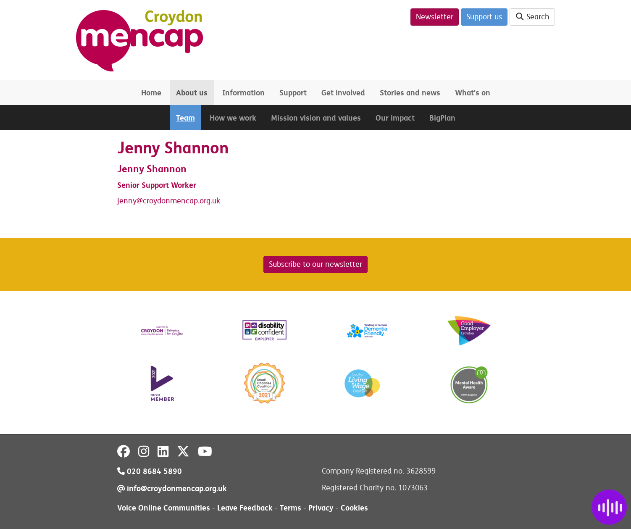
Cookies (354, 508)
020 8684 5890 (149, 471)
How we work (233, 118)
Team (185, 118)
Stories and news (410, 92)
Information (243, 92)
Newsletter (434, 16)
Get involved (343, 92)
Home (151, 92)
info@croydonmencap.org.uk (172, 488)
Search (532, 16)
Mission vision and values (316, 118)
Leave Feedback (245, 508)
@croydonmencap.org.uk (178, 200)
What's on (472, 92)
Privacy (321, 508)
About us (192, 92)
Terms (290, 508)
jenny (127, 200)
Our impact (395, 118)
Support (293, 92)
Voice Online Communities (163, 508)
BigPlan (442, 118)
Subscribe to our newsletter (315, 264)
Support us (484, 16)
